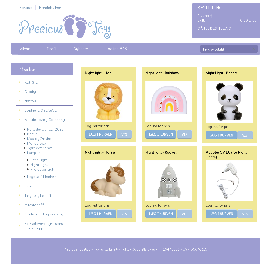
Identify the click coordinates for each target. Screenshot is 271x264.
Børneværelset (39, 148)
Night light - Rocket (160, 152)
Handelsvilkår (50, 7)
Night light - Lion (98, 73)
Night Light (39, 164)
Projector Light (43, 169)
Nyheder (81, 48)
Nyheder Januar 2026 (45, 129)
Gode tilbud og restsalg (44, 214)
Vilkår (24, 48)
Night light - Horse (100, 152)
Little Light (39, 160)
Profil (51, 48)
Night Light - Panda (221, 73)
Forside (25, 7)
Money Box (36, 143)
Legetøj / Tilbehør (41, 176)
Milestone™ (34, 204)
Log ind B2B (116, 48)
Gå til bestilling (214, 28)
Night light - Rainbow (162, 73)
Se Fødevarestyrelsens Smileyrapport (44, 226)
